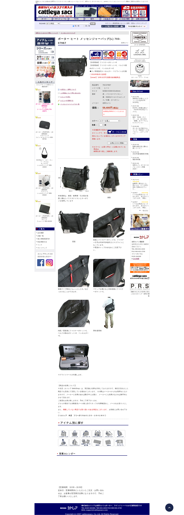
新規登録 (116, 23)
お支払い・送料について (68, 89)
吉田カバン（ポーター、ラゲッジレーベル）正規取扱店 (93, 6)
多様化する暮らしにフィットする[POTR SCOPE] (140, 100)
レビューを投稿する (66, 100)
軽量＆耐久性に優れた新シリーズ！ (140, 147)
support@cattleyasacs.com (97, 510)
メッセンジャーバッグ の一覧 (70, 104)
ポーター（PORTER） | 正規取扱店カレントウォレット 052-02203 (44, 218)
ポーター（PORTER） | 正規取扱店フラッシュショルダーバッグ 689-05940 (44, 191)
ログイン (108, 23)
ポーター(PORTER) (139, 44)
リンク (39, 245)
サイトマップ (142, 23)
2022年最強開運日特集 (141, 154)
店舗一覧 (40, 236)
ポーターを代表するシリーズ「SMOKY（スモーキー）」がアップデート (141, 131)
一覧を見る (145, 210)
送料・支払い (131, 23)
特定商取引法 (42, 242)
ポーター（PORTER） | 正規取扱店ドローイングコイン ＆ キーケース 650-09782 (44, 135)
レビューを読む (65, 97)
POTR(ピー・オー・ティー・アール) (139, 76)
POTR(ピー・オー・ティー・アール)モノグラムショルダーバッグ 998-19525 (44, 163)
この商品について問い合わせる (70, 93)
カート (122, 23)
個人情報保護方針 (43, 239)
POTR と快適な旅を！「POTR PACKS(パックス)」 (140, 109)
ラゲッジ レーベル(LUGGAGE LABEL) (139, 60)
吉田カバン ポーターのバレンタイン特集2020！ (141, 167)
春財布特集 (136, 159)
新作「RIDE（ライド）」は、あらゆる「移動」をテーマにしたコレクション (140, 120)
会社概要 (40, 233)
